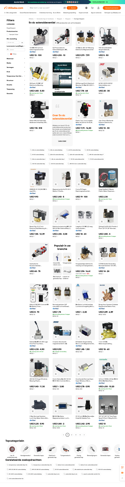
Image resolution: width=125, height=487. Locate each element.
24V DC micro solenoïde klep (77, 164)
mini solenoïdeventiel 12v (15, 478)
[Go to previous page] (63, 435)
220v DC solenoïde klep (56, 154)
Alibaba (31, 19)
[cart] (92, 8)
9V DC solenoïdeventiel (76, 159)
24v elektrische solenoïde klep (82, 469)
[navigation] (15, 227)
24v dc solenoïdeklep (37, 150)
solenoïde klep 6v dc (53, 474)
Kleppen (59, 19)
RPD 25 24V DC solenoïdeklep (16, 469)
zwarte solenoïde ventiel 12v (90, 474)
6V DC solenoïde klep (73, 150)
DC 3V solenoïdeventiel (61, 469)
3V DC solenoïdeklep (92, 150)
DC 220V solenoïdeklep (14, 474)
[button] (64, 8)
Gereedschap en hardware (45, 19)
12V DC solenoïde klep (37, 164)
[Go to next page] (84, 435)
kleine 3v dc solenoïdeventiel (65, 465)
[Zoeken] (72, 8)
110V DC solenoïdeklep (103, 469)
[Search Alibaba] (46, 8)
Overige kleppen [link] (79, 19)
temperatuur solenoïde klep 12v (17, 465)
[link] (122, 467)
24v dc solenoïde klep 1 (37, 159)
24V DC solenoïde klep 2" (95, 154)
